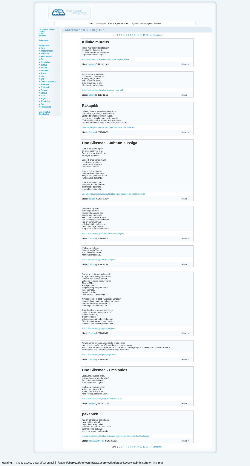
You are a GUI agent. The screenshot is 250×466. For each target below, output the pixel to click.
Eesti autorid (46, 56)
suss (118, 194)
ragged (91, 64)
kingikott (141, 194)
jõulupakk (103, 328)
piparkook (133, 194)
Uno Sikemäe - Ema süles (104, 370)
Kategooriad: (44, 45)
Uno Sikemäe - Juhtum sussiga (109, 143)
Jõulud (44, 68)
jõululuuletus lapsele (140, 436)
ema (120, 399)
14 (150, 35)
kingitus (97, 30)
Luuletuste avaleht (47, 30)
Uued (41, 34)
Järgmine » (157, 35)
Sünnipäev (45, 101)
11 (141, 35)
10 (137, 35)
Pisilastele (45, 87)
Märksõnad (44, 41)
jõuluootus (112, 234)
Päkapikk (90, 105)
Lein (43, 76)
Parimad (42, 36)
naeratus (113, 399)
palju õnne (96, 59)
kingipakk (111, 436)
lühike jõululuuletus (123, 436)
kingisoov (111, 90)
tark (117, 90)
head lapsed (103, 127)
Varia (43, 48)
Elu (42, 59)
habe (99, 399)
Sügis (43, 98)
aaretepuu (105, 59)
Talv (42, 104)
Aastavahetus (47, 51)
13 (147, 35)
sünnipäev (86, 59)
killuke (113, 59)
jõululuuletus (93, 90)
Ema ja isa (45, 62)
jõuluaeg (97, 194)
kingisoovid (111, 355)
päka (111, 127)
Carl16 (91, 95)
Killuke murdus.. (96, 42)
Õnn (42, 79)
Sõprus (44, 93)
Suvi (43, 96)
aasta (126, 59)
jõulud (84, 90)
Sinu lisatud (44, 114)
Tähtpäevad (46, 107)
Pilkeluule (45, 84)
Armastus (45, 54)
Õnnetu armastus (48, 82)
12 (144, 35)
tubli (121, 90)
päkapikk (85, 127)
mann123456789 (96, 441)
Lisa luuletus (44, 112)
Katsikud (44, 70)
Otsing (42, 32)
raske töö (130, 127)
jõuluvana (118, 127)
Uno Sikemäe (87, 194)
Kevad (43, 73)
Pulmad (44, 90)
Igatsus (44, 65)
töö (124, 127)
